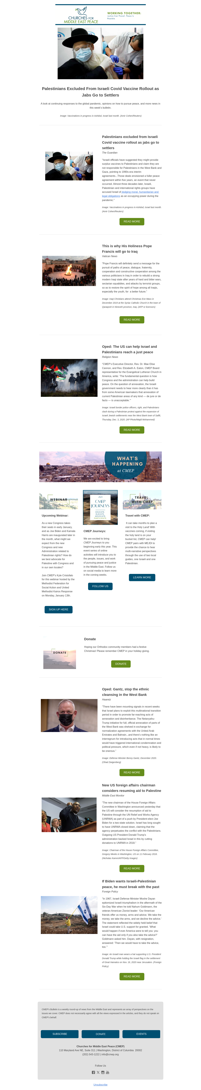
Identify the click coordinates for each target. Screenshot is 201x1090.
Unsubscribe (101, 1084)
